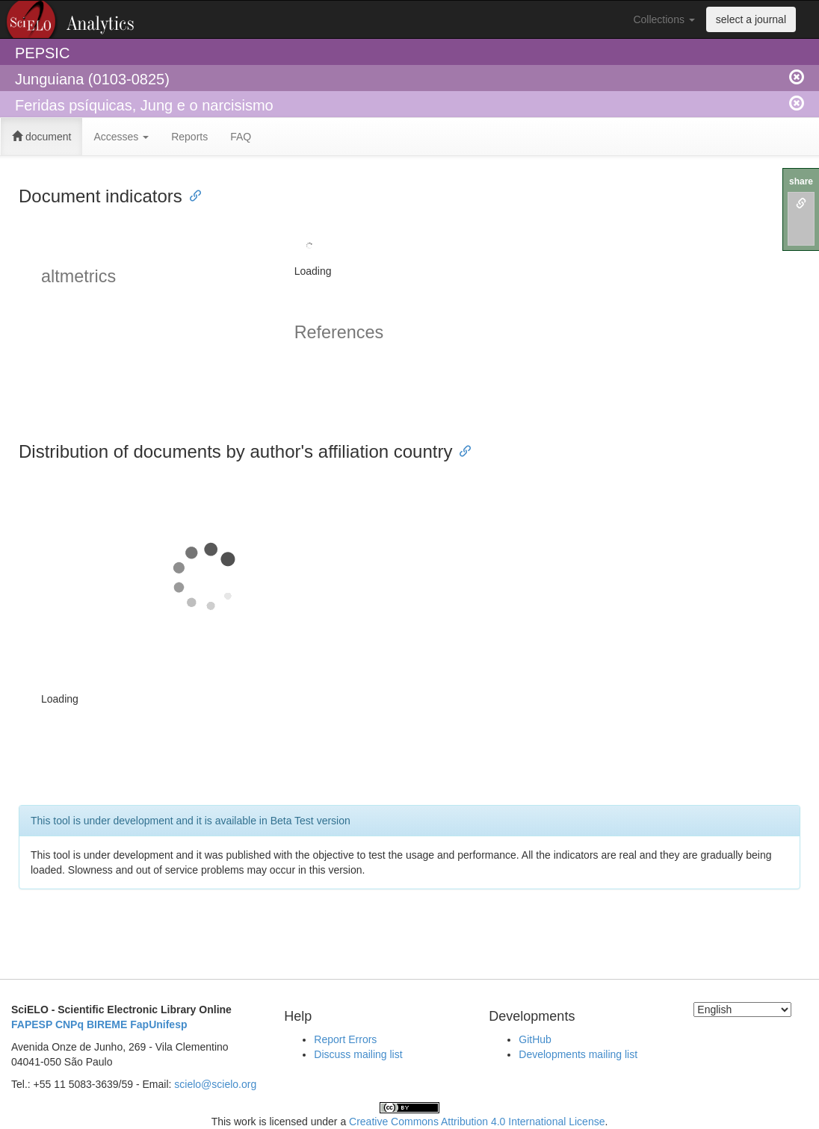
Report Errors (345, 1039)
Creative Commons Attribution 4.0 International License (477, 1122)
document (41, 137)
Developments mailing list (578, 1054)
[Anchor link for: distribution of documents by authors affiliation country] (461, 450)
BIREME (107, 1024)
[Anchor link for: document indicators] (191, 194)
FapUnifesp (158, 1024)
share (801, 181)
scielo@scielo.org (215, 1084)
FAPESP (31, 1024)
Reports (189, 137)
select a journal (751, 19)
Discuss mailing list (358, 1054)
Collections (663, 19)
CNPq (69, 1024)
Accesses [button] (121, 137)
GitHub (535, 1039)
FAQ (240, 137)
